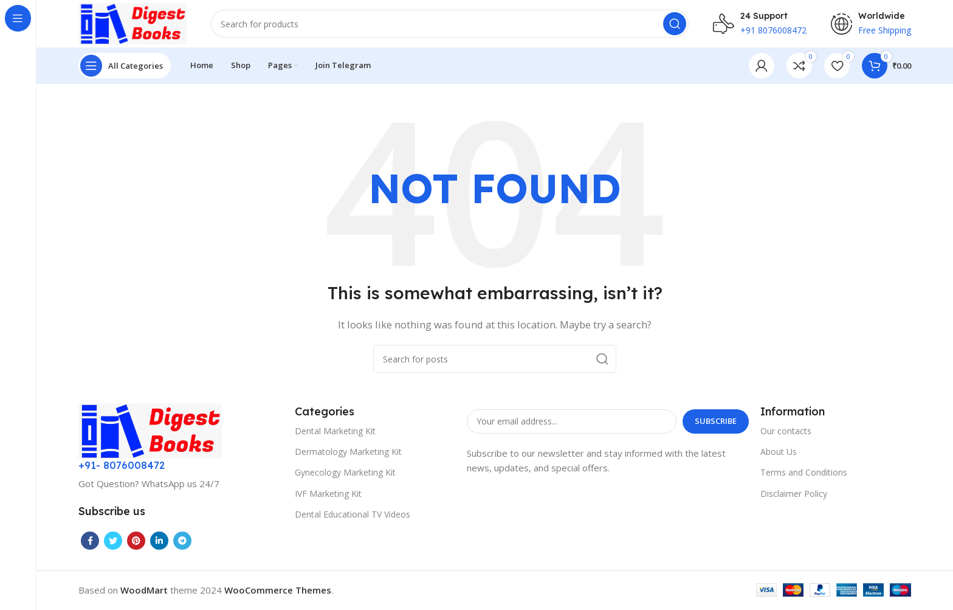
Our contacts (785, 432)
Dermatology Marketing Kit (348, 453)
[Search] (451, 24)
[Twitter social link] (113, 542)
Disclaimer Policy (793, 494)
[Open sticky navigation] (124, 67)
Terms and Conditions (803, 473)
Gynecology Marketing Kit (345, 473)
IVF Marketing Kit (328, 494)
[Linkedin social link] (159, 542)
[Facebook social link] (90, 542)
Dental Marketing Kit (335, 432)
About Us (778, 453)
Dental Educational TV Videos (352, 515)
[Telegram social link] (182, 542)
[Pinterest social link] (136, 542)
